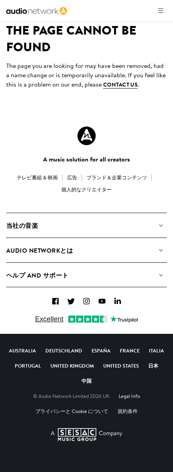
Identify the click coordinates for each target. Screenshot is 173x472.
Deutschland (63, 350)
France (130, 350)
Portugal (28, 365)
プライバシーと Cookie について (71, 411)
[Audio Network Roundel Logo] (86, 136)
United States (121, 365)
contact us (120, 84)
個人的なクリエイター (86, 189)
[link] (36, 11)
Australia (22, 350)
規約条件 (128, 411)
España (101, 350)
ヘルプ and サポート (37, 275)
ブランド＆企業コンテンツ (116, 177)
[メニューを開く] (160, 11)
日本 (153, 365)
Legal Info (129, 395)
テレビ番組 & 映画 (37, 177)
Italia (156, 350)
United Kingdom (72, 365)
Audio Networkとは (39, 250)
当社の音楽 (22, 225)
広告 (72, 177)
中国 (86, 380)
